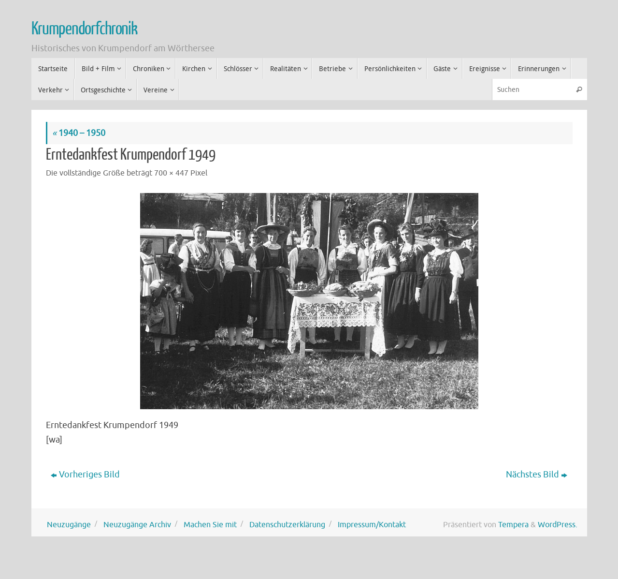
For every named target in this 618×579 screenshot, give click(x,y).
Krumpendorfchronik (84, 29)
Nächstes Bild (536, 474)
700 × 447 (171, 173)
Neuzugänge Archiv (137, 525)
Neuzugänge (69, 525)
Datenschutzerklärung (287, 525)
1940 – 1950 (78, 133)
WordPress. (557, 525)
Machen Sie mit (210, 525)
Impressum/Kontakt (372, 525)
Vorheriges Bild (85, 474)
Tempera (513, 525)
